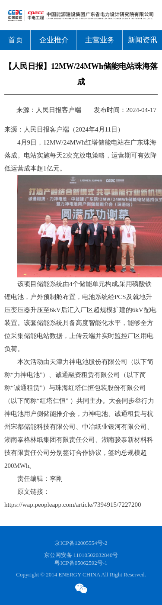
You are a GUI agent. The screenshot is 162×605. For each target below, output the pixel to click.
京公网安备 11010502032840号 (81, 555)
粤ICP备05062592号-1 (80, 563)
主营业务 (99, 40)
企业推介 (54, 40)
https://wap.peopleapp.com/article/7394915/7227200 (72, 504)
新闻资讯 (142, 40)
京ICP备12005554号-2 (80, 543)
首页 (15, 40)
